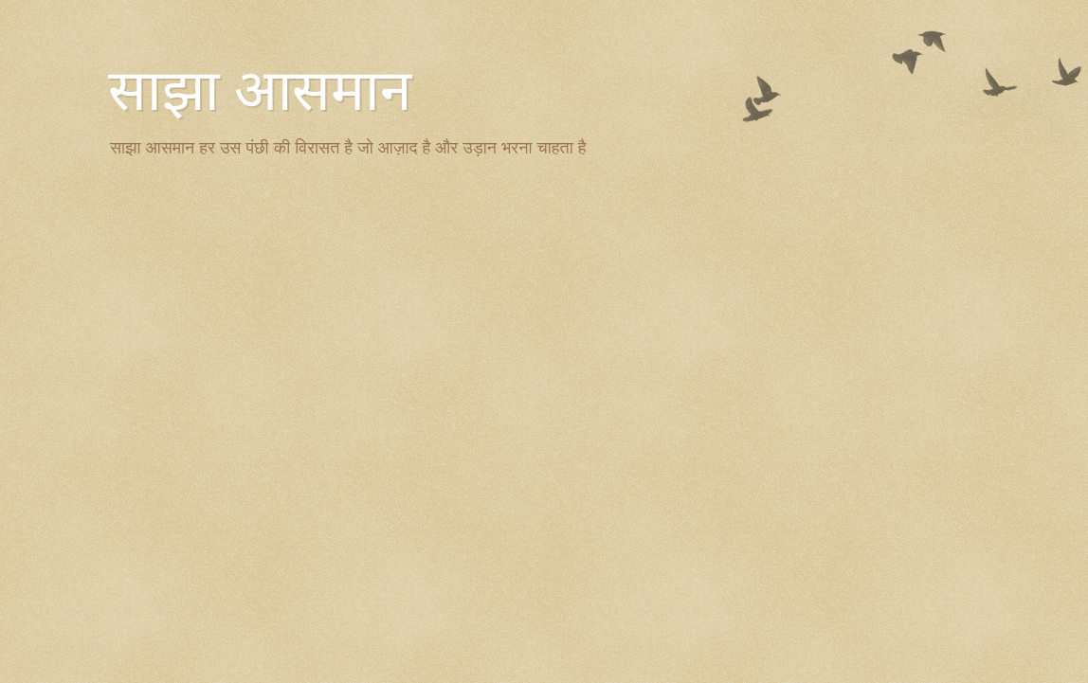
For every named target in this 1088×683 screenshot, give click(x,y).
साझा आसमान (259, 91)
